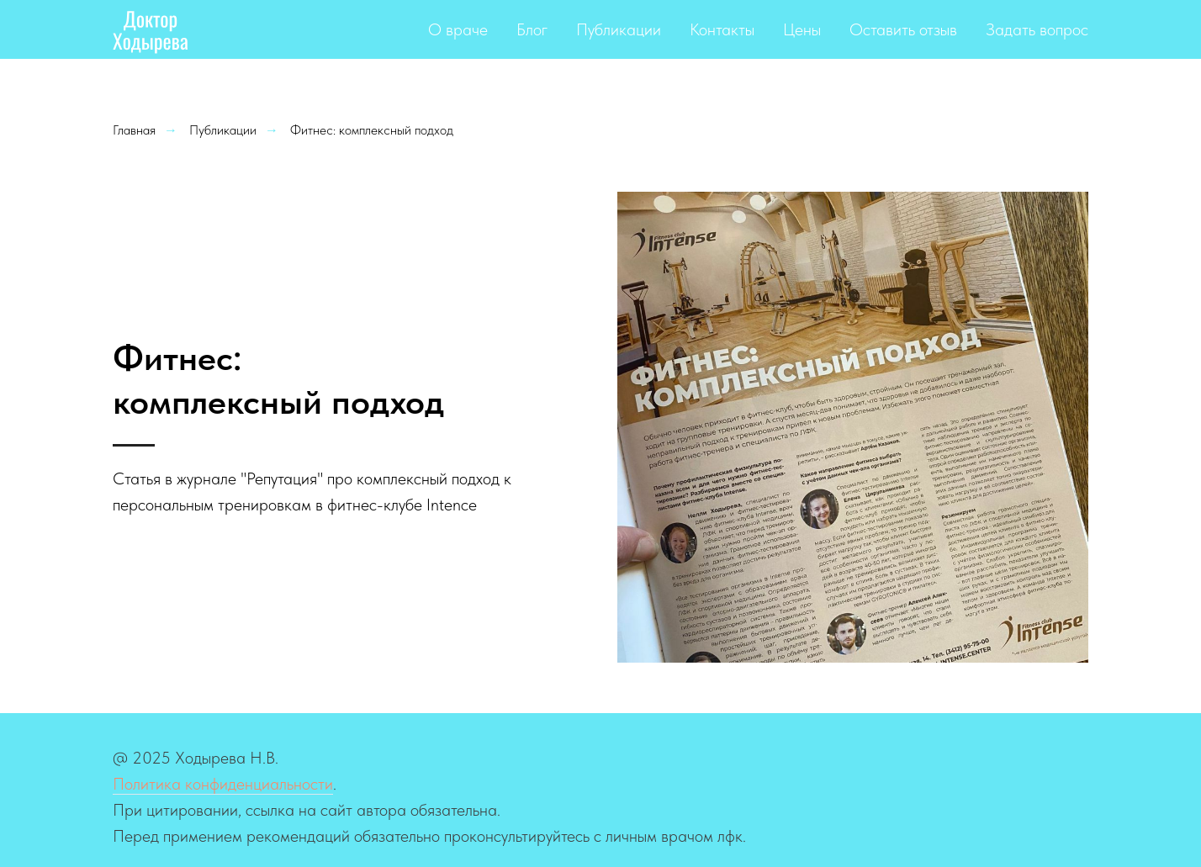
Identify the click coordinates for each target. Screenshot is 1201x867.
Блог (532, 29)
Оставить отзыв (903, 29)
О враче (458, 29)
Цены (802, 29)
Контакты (722, 29)
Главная (134, 130)
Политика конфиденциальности (223, 784)
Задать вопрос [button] (1037, 29)
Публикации (618, 29)
